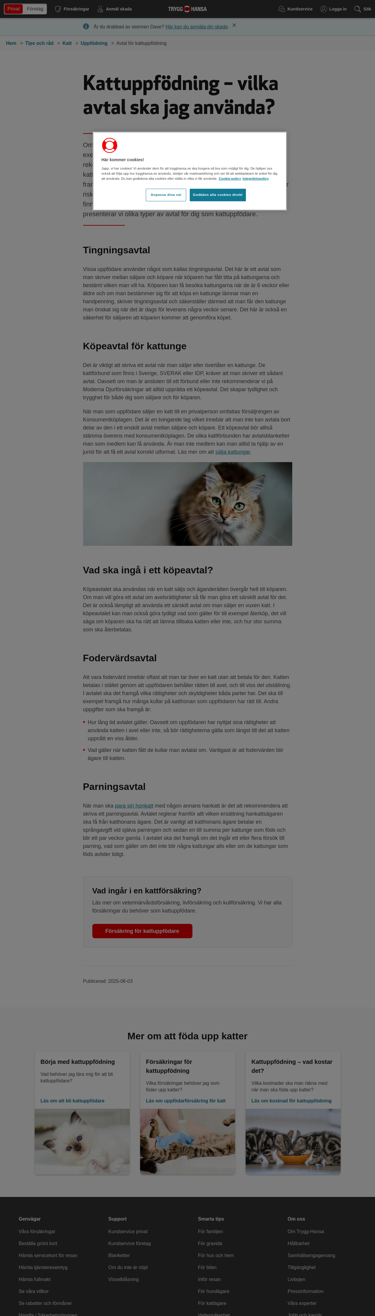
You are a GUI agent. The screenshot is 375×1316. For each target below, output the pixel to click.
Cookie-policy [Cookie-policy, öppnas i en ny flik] (230, 178)
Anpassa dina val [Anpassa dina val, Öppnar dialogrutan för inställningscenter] (166, 195)
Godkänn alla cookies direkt (218, 195)
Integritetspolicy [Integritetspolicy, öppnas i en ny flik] (256, 178)
